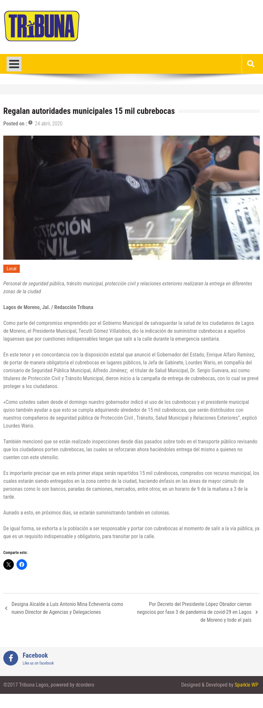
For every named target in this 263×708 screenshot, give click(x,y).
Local (11, 268)
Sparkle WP (246, 685)
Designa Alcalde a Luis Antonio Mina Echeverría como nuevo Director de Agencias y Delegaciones (67, 608)
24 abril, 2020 (49, 123)
